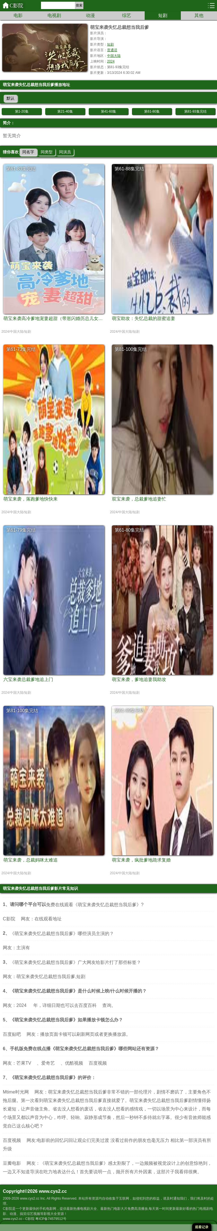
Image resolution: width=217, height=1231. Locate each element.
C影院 (16, 5)
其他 (198, 15)
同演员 (65, 152)
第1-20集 (22, 111)
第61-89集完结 (129, 710)
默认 (10, 98)
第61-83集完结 (21, 168)
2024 (111, 61)
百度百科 (88, 1005)
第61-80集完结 (129, 530)
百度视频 (98, 1063)
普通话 (112, 50)
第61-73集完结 (21, 349)
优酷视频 (74, 1063)
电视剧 (54, 15)
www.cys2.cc (53, 1191)
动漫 (90, 15)
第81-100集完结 (131, 349)
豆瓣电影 (12, 1163)
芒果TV (23, 1063)
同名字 (28, 152)
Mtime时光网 (16, 1092)
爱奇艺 (48, 1063)
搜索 (79, 5)
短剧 (162, 15)
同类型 (47, 152)
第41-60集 (108, 111)
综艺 (126, 15)
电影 (18, 15)
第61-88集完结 (129, 168)
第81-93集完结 (195, 111)
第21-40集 (65, 111)
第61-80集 (152, 111)
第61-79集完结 (21, 530)
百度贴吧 (12, 1034)
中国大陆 (114, 56)
